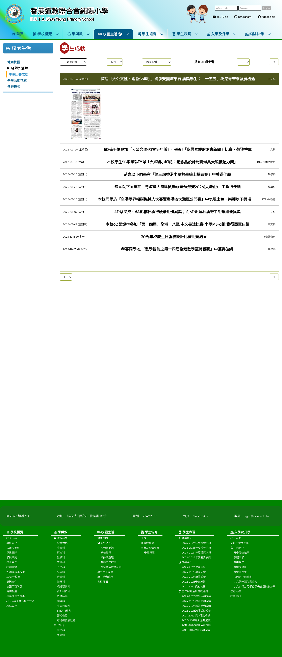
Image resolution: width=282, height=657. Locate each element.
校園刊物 (11, 570)
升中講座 (239, 565)
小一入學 (235, 541)
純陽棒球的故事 (15, 599)
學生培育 (150, 34)
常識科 (61, 565)
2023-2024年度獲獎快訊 (196, 555)
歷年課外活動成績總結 (193, 594)
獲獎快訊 (185, 541)
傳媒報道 (11, 594)
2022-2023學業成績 (194, 584)
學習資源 (149, 555)
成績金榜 (185, 565)
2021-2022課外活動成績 (196, 618)
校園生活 (113, 34)
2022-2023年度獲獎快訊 (196, 560)
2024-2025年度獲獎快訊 (196, 551)
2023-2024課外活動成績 (196, 609)
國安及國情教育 (150, 551)
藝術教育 (62, 618)
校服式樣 (235, 594)
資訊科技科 (63, 594)
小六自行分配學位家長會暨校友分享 (255, 589)
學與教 (78, 34)
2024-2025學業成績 (194, 575)
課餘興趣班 (107, 560)
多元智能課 (107, 551)
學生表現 (185, 34)
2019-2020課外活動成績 (196, 628)
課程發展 (61, 541)
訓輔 (143, 541)
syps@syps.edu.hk (256, 519)
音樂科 (61, 580)
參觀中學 (239, 560)
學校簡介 (11, 546)
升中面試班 (240, 570)
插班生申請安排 (239, 546)
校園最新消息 (14, 589)
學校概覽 (46, 34)
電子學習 (59, 628)
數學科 (61, 560)
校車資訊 (235, 599)
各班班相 (13, 87)
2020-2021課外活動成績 (196, 623)
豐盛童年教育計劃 (111, 570)
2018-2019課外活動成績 (196, 633)
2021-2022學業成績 (193, 589)
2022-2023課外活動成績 (196, 613)
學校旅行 (106, 555)
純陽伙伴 (258, 34)
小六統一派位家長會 (245, 584)
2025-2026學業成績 (194, 570)
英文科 (61, 555)
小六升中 (237, 551)
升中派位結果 (241, 555)
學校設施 (11, 560)
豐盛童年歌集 (108, 565)
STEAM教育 (64, 613)
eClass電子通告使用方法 (20, 604)
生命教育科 (63, 609)
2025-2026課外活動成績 (196, 599)
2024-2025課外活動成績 (196, 604)
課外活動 (104, 546)
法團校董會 (13, 551)
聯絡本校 (11, 609)
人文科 (61, 570)
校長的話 (11, 541)
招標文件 (11, 584)
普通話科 (62, 599)
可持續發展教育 (66, 623)
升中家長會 (240, 575)
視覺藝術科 (63, 589)
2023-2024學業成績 (194, 580)
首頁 (18, 34)
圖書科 (61, 604)
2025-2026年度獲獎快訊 (196, 546)
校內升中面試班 (243, 580)
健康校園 (13, 62)
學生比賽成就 (18, 74)
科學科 (61, 575)
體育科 (61, 584)
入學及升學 (221, 34)
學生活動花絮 (17, 80)
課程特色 (62, 546)
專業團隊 (11, 555)
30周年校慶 (13, 580)
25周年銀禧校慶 (15, 575)
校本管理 (11, 565)
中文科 (61, 551)
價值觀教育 (147, 546)
